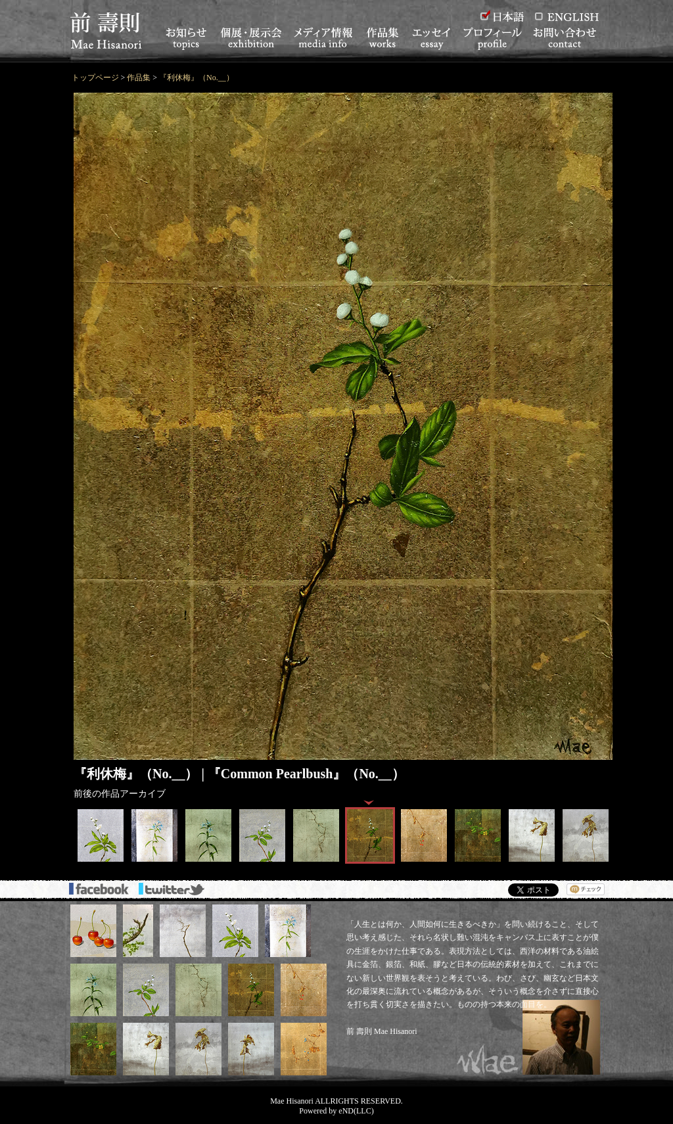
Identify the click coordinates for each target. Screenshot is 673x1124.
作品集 (139, 77)
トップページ (95, 77)
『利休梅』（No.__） (196, 77)
